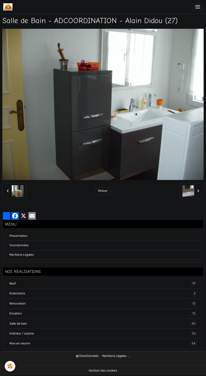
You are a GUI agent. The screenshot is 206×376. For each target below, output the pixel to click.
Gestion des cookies (103, 370)
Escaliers (103, 313)
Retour (103, 190)
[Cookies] (10, 366)
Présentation (18, 236)
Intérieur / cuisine (103, 333)
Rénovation (103, 303)
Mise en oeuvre (103, 343)
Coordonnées (19, 245)
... (129, 356)
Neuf (103, 283)
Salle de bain (103, 323)
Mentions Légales (21, 254)
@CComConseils (87, 356)
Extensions (103, 293)
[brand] (8, 6)
